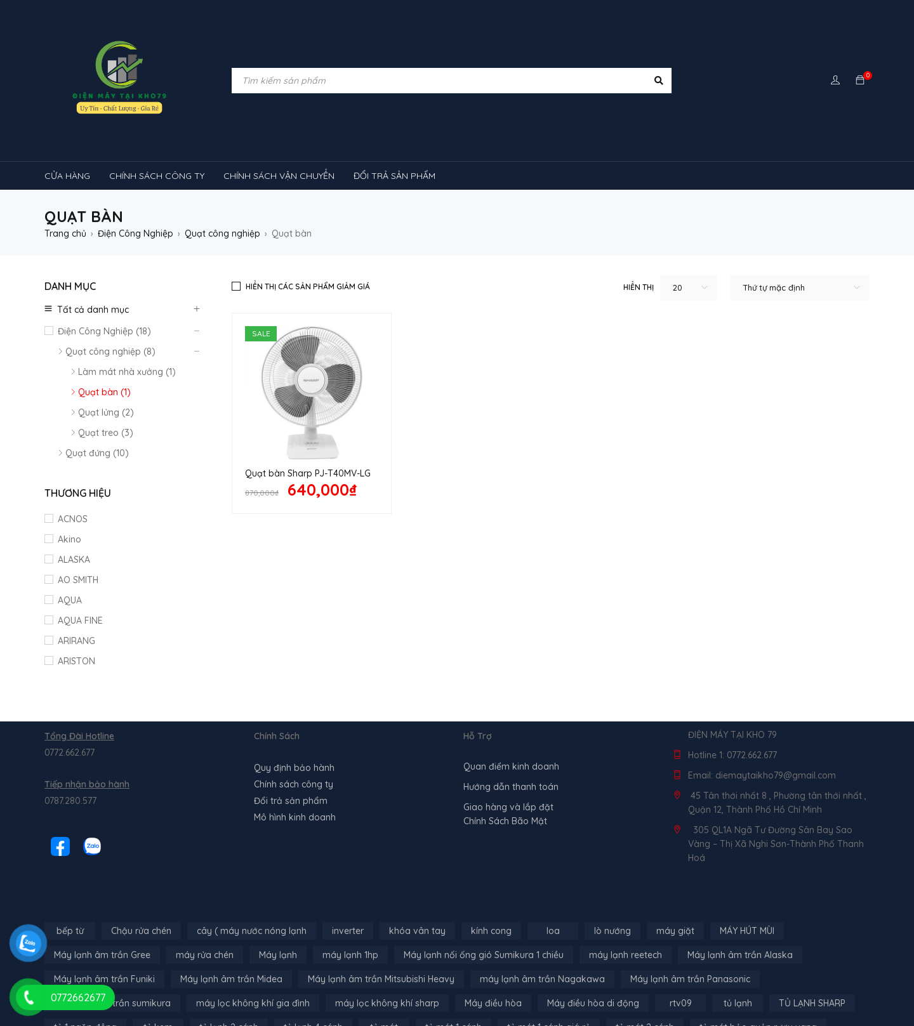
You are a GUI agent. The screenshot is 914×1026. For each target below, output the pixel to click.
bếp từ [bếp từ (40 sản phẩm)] (70, 865)
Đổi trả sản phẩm (291, 734)
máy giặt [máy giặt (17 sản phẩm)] (675, 865)
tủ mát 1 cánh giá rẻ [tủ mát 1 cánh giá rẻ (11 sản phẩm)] (548, 961)
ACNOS (73, 519)
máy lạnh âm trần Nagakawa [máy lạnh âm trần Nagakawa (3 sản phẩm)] (542, 913)
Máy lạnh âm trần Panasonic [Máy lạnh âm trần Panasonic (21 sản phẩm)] (690, 913)
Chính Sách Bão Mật (505, 755)
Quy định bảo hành (294, 701)
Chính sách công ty (293, 718)
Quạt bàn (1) (104, 392)
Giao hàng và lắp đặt (508, 741)
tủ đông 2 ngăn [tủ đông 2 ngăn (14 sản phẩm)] (326, 985)
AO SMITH (78, 580)
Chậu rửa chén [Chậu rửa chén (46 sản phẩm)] (141, 865)
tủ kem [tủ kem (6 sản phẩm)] (158, 961)
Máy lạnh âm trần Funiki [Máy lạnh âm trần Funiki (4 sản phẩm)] (104, 913)
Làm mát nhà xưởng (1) (127, 372)
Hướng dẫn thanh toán (511, 721)
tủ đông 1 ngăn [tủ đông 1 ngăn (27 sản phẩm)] (237, 985)
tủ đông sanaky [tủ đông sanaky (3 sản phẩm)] (517, 985)
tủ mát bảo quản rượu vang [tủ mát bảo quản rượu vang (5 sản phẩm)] (758, 961)
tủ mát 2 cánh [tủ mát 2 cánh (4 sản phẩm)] (645, 961)
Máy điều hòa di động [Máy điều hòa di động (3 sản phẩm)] (593, 937)
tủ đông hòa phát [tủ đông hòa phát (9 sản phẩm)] (421, 985)
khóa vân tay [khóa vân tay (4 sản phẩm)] (417, 865)
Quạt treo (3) (105, 432)
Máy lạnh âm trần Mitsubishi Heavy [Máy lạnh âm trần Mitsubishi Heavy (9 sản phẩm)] (381, 913)
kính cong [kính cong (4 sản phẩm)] (491, 865)
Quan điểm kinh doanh (511, 700)
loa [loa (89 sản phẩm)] (553, 865)
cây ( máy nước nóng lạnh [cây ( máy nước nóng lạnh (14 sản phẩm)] (252, 865)
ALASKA (74, 559)
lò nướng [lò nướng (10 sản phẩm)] (612, 865)
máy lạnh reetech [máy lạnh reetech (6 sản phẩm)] (625, 889)
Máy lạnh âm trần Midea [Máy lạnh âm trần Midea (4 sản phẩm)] (231, 913)
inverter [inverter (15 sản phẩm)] (348, 865)
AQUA (70, 600)
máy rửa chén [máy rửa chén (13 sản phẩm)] (205, 889)
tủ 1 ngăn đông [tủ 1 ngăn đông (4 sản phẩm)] (85, 961)
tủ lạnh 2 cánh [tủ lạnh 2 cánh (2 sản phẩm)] (228, 961)
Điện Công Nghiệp (135, 233)
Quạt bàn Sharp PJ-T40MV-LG (308, 473)
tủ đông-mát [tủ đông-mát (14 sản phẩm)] (153, 985)
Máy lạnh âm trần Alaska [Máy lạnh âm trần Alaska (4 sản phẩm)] (740, 889)
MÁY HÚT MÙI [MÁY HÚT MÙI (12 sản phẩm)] (747, 865)
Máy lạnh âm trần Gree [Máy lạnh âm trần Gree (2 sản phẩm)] (102, 889)
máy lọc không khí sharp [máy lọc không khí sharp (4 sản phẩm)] (387, 937)
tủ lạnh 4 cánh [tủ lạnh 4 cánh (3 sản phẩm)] (313, 961)
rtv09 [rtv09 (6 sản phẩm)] (681, 937)
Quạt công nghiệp (222, 233)
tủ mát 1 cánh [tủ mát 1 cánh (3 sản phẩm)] (453, 961)
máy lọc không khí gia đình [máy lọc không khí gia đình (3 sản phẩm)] (253, 937)
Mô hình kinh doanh (295, 751)
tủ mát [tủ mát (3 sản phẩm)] (384, 961)
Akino (69, 539)
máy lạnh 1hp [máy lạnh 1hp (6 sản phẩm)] (350, 889)
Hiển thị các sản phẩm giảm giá (308, 286)
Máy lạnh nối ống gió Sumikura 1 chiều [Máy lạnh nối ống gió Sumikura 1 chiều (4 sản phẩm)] (484, 889)
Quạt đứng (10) (97, 453)
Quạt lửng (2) (106, 412)
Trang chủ (65, 233)
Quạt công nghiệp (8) (110, 351)
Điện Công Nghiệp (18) (104, 331)
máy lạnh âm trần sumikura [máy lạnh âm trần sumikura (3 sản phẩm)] (112, 937)
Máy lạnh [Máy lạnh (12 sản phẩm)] (278, 889)
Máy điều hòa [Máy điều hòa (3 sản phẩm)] (493, 937)
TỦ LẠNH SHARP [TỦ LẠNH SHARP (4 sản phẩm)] (812, 937)
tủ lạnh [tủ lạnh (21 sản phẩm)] (738, 937)
